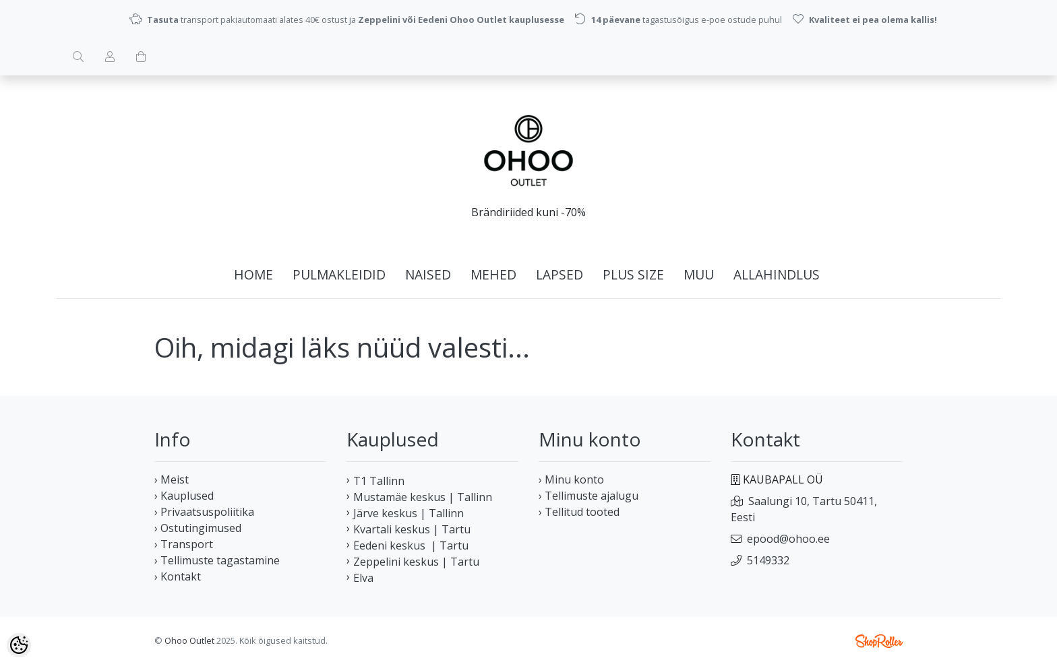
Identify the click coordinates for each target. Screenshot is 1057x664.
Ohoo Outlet (189, 640)
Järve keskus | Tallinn (408, 513)
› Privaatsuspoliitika (204, 511)
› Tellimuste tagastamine (217, 560)
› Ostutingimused (197, 528)
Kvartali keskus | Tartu (412, 529)
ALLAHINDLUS (776, 274)
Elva (363, 577)
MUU (699, 274)
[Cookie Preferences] (19, 645)
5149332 (768, 560)
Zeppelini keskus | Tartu (416, 561)
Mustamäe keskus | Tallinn (422, 497)
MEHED (493, 274)
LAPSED (559, 274)
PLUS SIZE (633, 274)
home (253, 274)
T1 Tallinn (378, 480)
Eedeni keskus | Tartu (411, 545)
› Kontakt (177, 576)
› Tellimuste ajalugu (588, 495)
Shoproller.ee (879, 641)
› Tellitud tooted (579, 511)
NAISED (428, 274)
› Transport (183, 544)
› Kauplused (184, 495)
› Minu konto (571, 479)
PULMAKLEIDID (339, 274)
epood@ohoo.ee (788, 538)
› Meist (171, 479)
